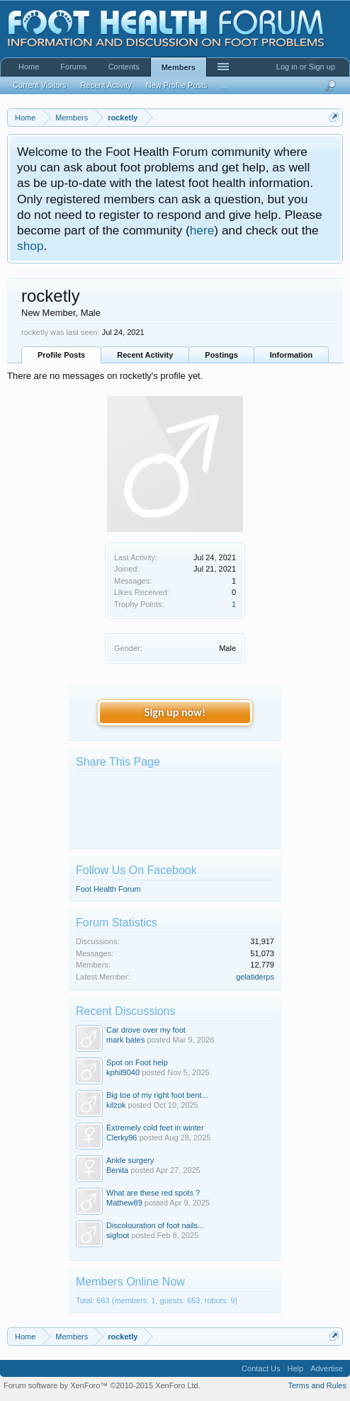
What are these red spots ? (153, 1193)
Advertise (326, 1368)
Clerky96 (121, 1137)
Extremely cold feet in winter (155, 1127)
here (202, 230)
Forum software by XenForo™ (102, 1385)
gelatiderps (255, 976)
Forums (73, 66)
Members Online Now (130, 1282)
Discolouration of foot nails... (155, 1225)
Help (296, 1368)
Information (291, 355)
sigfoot (117, 1235)
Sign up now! (175, 712)
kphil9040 (123, 1072)
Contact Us (261, 1368)
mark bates (125, 1040)
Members (179, 67)
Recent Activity (145, 355)
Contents (124, 66)
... (225, 85)
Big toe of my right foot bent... (157, 1095)
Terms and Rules (317, 1385)
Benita (117, 1170)
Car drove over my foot (146, 1030)
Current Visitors (40, 85)
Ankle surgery (130, 1160)
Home (28, 66)
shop (30, 246)
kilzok (116, 1105)
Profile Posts (61, 355)
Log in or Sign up (305, 66)
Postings (221, 355)
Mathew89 (124, 1202)
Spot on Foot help (137, 1062)
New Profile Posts (177, 85)
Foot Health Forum (108, 889)
